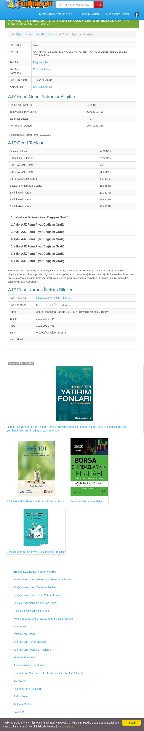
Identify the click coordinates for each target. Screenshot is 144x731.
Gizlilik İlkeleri (21, 696)
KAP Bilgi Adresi (42, 86)
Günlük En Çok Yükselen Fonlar (31, 610)
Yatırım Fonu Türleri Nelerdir (29, 641)
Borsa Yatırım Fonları (116, 14)
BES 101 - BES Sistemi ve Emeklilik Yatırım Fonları (36, 472)
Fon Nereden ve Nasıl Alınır (29, 665)
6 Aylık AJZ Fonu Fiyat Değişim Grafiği (38, 239)
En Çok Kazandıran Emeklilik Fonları (34, 587)
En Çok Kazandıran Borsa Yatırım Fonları (37, 595)
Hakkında (18, 711)
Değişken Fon (41, 62)
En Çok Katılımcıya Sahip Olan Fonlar (35, 602)
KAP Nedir (19, 680)
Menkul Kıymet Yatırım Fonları (56, 14)
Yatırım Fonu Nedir (24, 633)
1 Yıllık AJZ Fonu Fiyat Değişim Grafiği (38, 246)
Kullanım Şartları (23, 704)
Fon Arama (19, 626)
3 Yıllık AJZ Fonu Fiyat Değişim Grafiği (38, 253)
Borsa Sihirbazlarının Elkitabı (89, 470)
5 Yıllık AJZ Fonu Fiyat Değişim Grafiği (38, 261)
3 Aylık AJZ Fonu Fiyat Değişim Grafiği (38, 231)
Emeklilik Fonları (89, 14)
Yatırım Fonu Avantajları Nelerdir (32, 649)
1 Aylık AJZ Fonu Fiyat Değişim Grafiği (38, 224)
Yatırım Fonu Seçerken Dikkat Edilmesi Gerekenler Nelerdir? (48, 673)
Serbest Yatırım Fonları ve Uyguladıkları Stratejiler (36, 531)
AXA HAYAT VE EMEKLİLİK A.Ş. (54, 298)
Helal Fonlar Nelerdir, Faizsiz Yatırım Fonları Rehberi (43, 618)
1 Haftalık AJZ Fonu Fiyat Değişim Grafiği (40, 217)
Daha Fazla (67, 726)
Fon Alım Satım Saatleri (27, 688)
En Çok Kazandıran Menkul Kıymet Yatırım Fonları (42, 579)
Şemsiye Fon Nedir (24, 657)
